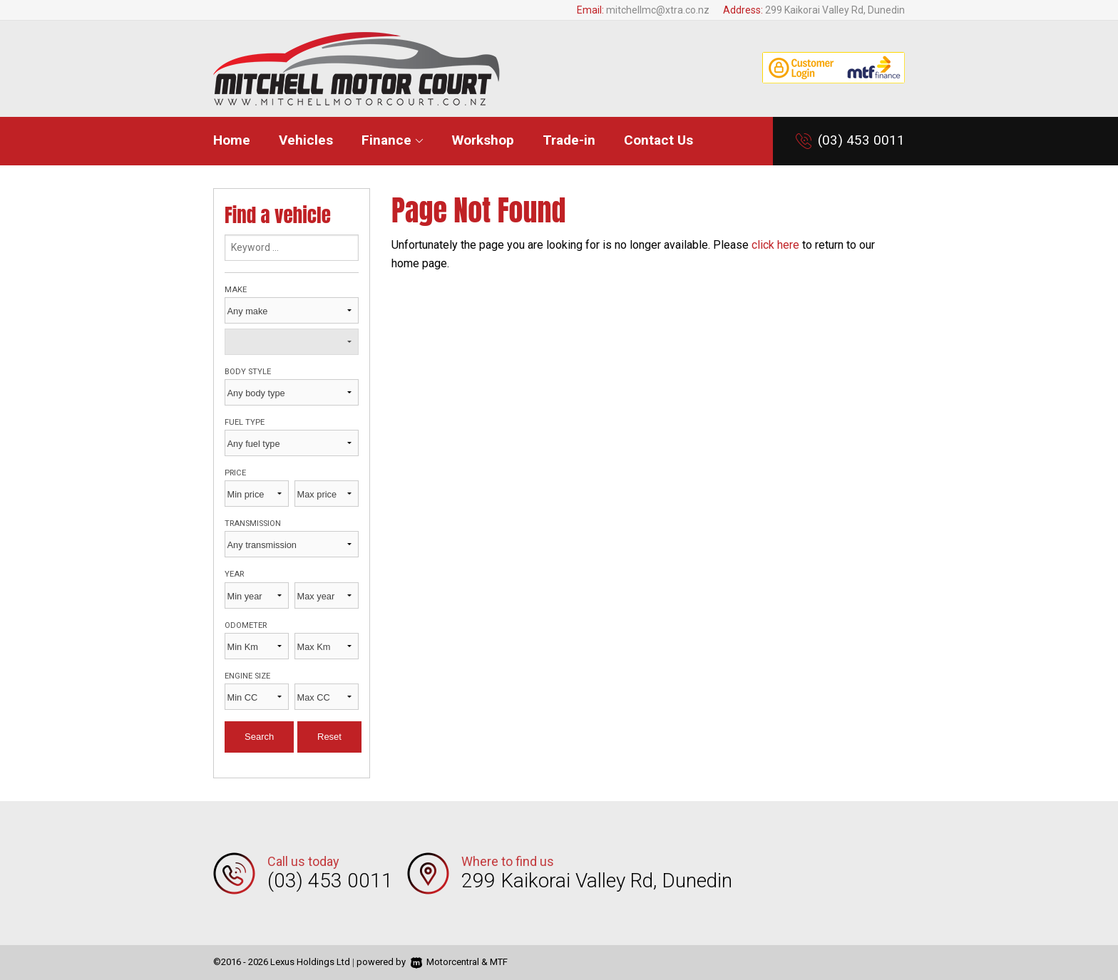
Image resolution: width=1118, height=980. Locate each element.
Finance (392, 140)
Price (235, 473)
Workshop (483, 140)
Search (259, 736)
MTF (499, 961)
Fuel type (245, 422)
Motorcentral (445, 961)
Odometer (246, 625)
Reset (329, 736)
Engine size (247, 676)
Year (234, 574)
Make (236, 289)
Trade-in (569, 140)
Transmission (253, 523)
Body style (248, 371)
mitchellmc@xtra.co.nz (657, 10)
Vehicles (306, 140)
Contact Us (658, 140)
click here (775, 245)
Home (231, 140)
